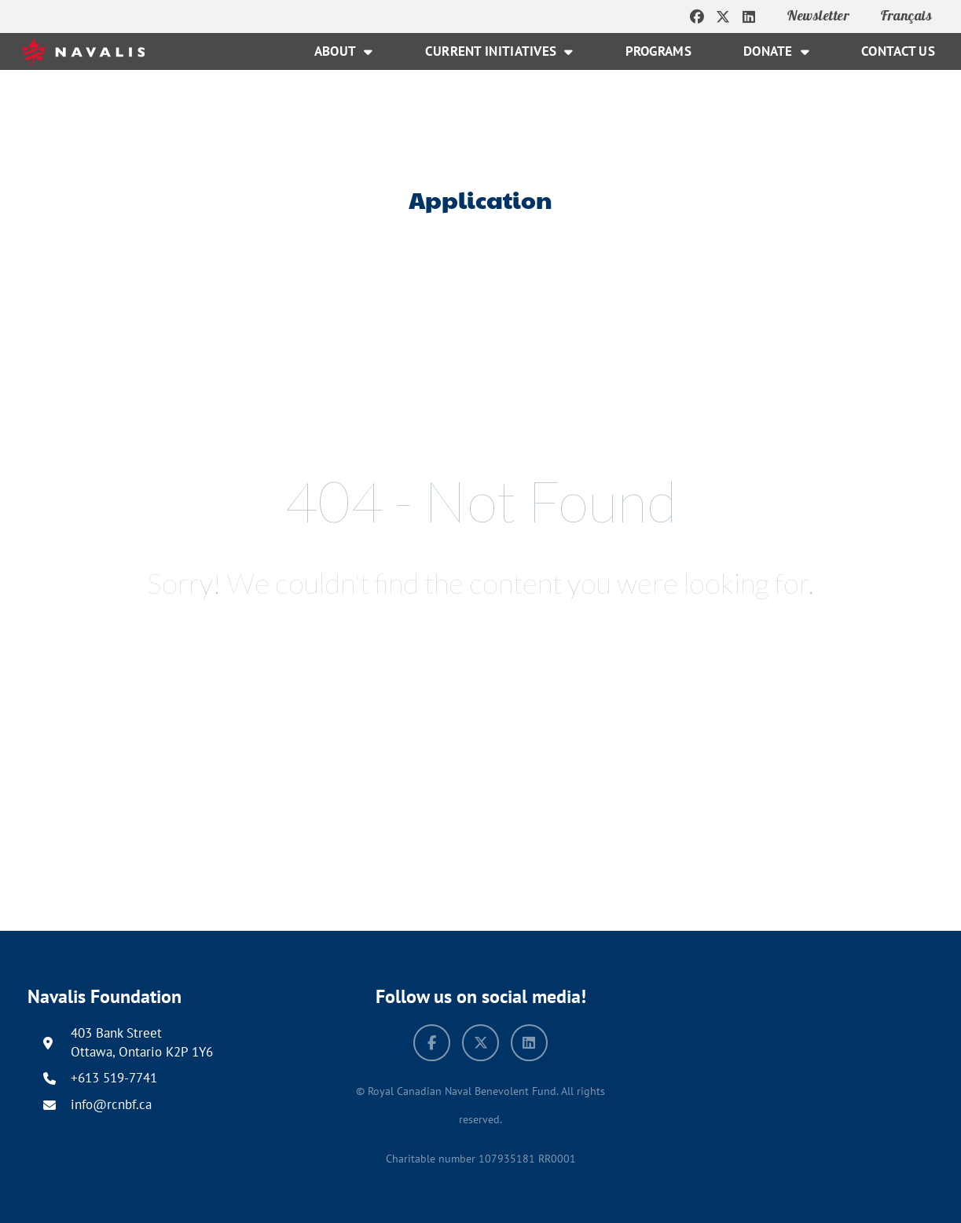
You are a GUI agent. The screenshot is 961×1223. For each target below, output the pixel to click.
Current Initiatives (499, 51)
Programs (658, 51)
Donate (776, 51)
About (343, 51)
